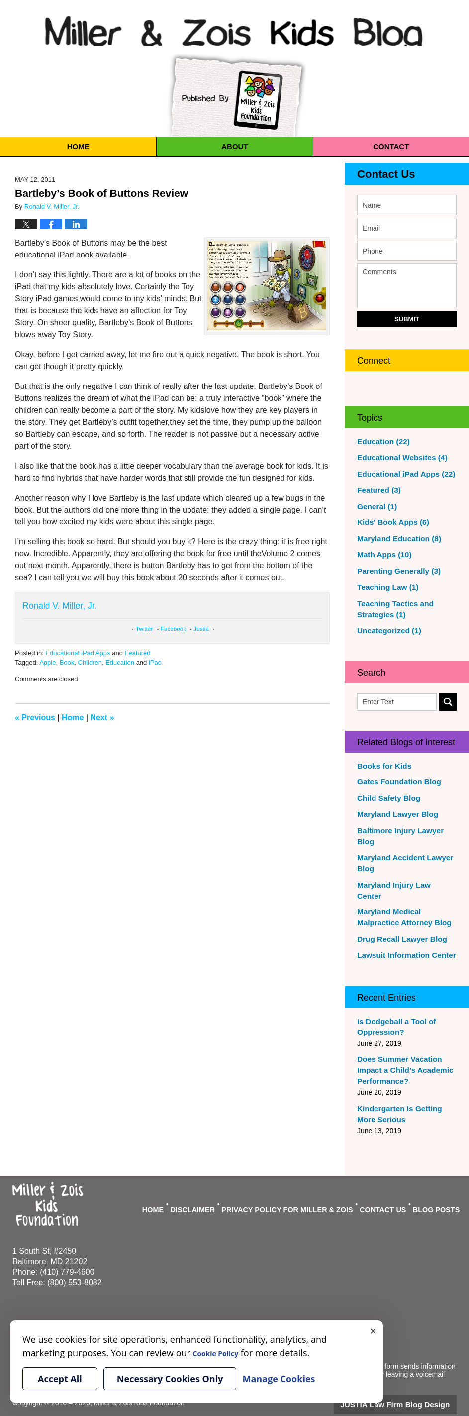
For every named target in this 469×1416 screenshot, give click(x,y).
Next (102, 717)
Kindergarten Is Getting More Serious (405, 1092)
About (234, 146)
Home (78, 146)
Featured (137, 653)
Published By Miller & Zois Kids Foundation (235, 95)
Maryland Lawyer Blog (394, 814)
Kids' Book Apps (390, 522)
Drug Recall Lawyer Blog (398, 917)
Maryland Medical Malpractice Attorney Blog (406, 895)
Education (119, 662)
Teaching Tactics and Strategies (392, 609)
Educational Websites (398, 458)
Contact (391, 146)
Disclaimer (218, 1182)
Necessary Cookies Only (170, 1379)
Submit (406, 319)
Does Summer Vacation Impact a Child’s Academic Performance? (401, 1048)
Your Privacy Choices (45, 1300)
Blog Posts (437, 1182)
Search (448, 702)
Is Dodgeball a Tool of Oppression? (393, 1005)
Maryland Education (395, 539)
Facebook (173, 628)
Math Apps (382, 555)
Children (90, 662)
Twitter (144, 628)
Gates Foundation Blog (395, 782)
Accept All (60, 1379)
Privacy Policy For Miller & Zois (301, 1182)
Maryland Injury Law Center (402, 874)
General (375, 507)
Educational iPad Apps (77, 653)
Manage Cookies (150, 1300)
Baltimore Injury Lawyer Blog (405, 831)
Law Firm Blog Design (409, 1381)
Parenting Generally (395, 571)
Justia (201, 628)
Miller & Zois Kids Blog (234, 29)
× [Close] (373, 1330)
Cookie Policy (101, 1300)
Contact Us (379, 174)
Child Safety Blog (386, 798)
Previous (35, 717)
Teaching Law (385, 587)
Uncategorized (386, 631)
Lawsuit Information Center (402, 933)
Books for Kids (382, 766)
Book (67, 662)
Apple (47, 662)
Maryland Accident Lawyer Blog (401, 852)
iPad (155, 662)
